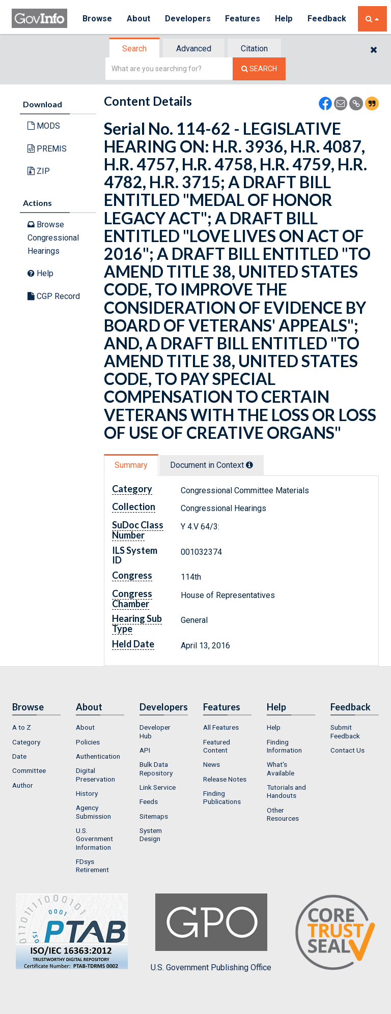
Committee (29, 770)
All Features (221, 727)
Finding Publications (222, 797)
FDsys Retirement (92, 865)
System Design (150, 834)
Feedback (328, 18)
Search (134, 48)
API (144, 750)
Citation (254, 48)
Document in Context (211, 465)
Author (22, 785)
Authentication (98, 756)
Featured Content (216, 746)
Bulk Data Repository (156, 768)
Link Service (157, 787)
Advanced (193, 48)
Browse (97, 18)
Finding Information (284, 746)
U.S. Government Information (94, 838)
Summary (131, 465)
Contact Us (347, 750)
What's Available (280, 768)
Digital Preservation (95, 774)
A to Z (21, 727)
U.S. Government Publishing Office (211, 932)
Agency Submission (93, 811)
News (211, 764)
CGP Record (53, 296)
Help (285, 18)
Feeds (148, 801)
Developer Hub (155, 731)
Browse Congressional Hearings (53, 237)
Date (19, 756)
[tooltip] (249, 465)
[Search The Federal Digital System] (259, 68)
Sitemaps (153, 816)
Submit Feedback (345, 731)
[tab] (135, 48)
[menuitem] (36, 727)
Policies (88, 742)
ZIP (38, 171)
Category (26, 742)
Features (243, 18)
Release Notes (224, 779)
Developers (188, 18)
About (138, 18)
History (87, 793)
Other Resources (283, 814)
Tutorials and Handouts (286, 791)
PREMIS (47, 149)
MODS (43, 126)
